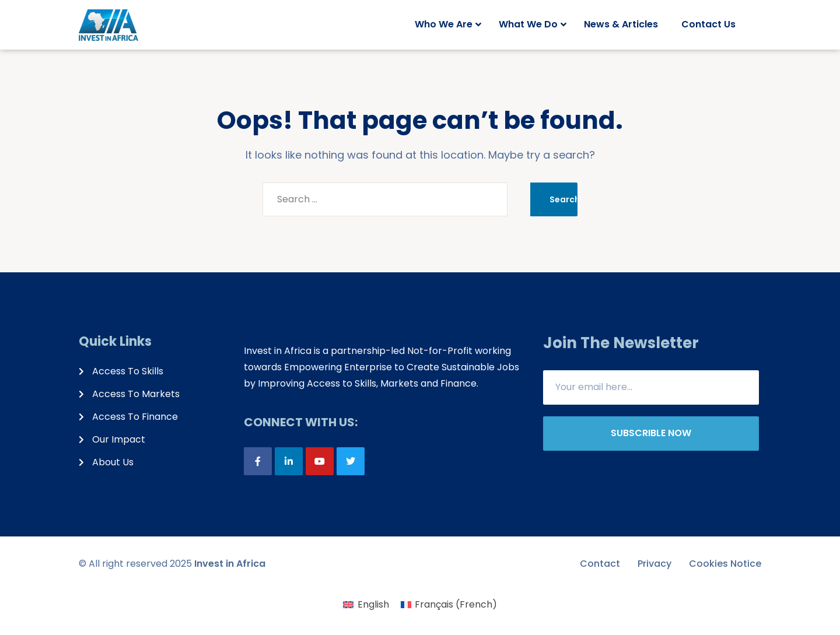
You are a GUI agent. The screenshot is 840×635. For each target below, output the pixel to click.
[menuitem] (365, 605)
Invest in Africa (229, 563)
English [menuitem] (373, 604)
